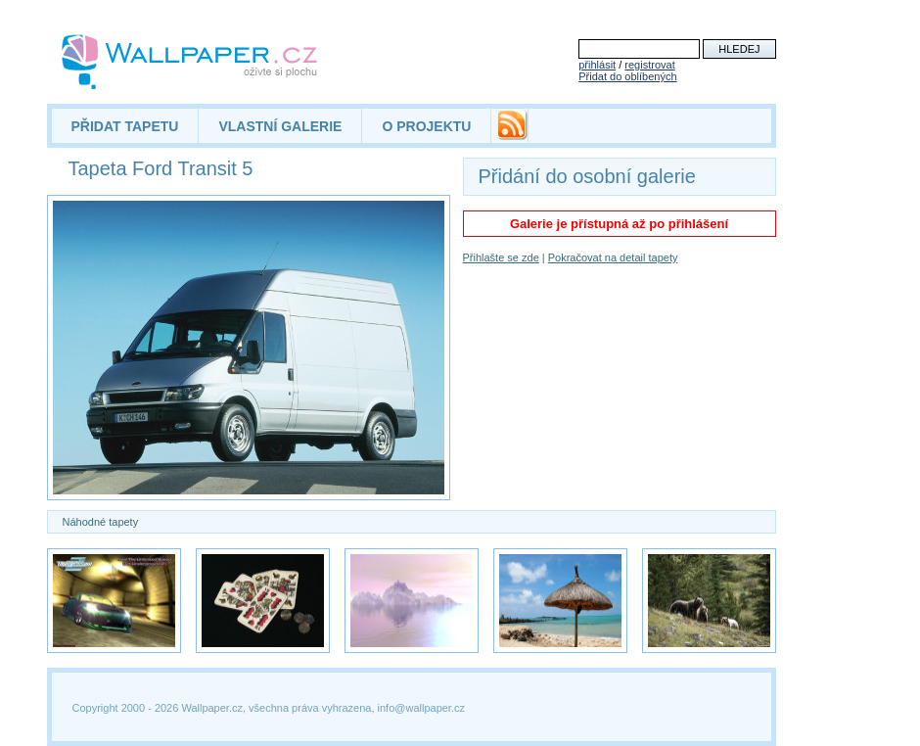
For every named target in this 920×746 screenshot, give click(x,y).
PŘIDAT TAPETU (125, 126)
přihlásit (597, 64)
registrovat (649, 64)
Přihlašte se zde (501, 257)
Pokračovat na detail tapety (613, 257)
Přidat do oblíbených (627, 76)
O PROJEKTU (426, 126)
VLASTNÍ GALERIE (280, 126)
